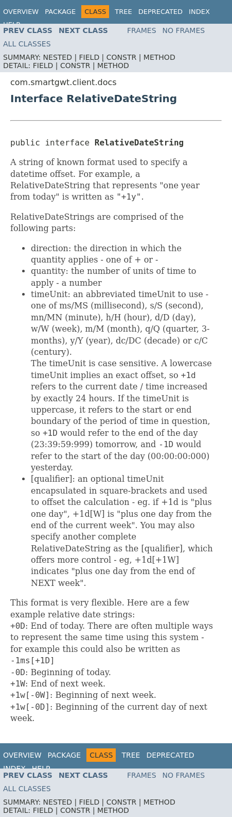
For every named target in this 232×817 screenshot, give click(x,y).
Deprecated (160, 11)
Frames (141, 30)
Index (199, 11)
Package (60, 11)
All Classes (27, 44)
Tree (123, 11)
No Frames (184, 30)
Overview (21, 11)
